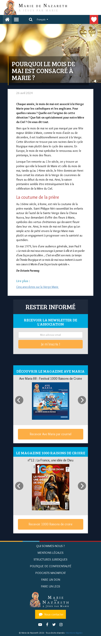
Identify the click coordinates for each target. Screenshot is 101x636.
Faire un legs (50, 586)
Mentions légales (74, 632)
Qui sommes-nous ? (50, 546)
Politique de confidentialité (50, 566)
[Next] (82, 400)
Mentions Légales (50, 552)
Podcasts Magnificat (50, 573)
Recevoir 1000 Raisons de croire (50, 524)
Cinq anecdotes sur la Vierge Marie (37, 287)
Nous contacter (50, 614)
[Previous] (19, 400)
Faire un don (94, 19)
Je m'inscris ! (50, 344)
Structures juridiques (50, 559)
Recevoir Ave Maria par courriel (50, 434)
